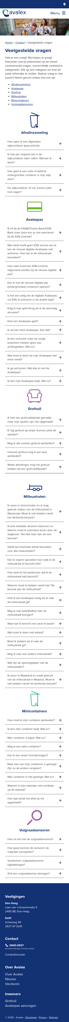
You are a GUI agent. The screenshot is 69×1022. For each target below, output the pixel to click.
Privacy (43, 1017)
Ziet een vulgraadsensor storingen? (28, 888)
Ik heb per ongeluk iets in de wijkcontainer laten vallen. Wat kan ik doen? (29, 173)
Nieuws (10, 979)
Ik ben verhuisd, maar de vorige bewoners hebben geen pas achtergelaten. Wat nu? (26, 357)
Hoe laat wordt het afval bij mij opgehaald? (25, 815)
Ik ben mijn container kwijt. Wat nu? (28, 744)
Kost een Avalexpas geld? (22, 336)
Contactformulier (15, 954)
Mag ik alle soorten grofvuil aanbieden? (30, 458)
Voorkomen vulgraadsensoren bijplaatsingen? (25, 877)
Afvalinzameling (20, 84)
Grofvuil (16, 92)
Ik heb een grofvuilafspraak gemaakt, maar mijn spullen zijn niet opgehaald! (30, 434)
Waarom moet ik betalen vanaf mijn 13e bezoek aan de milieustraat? (31, 602)
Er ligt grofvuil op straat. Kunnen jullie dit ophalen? (31, 447)
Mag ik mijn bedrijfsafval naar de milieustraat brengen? (26, 628)
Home (9, 42)
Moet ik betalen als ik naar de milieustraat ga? (25, 658)
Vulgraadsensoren (22, 104)
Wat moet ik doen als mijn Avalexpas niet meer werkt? (32, 372)
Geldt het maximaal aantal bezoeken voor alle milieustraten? (29, 564)
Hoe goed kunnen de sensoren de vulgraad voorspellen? (28, 865)
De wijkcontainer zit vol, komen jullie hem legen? (29, 205)
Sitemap (53, 1017)
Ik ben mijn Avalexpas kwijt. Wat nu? (29, 396)
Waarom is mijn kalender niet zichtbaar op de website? (30, 802)
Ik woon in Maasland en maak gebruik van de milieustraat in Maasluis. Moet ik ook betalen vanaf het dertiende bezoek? (32, 694)
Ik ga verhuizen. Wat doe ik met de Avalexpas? (28, 385)
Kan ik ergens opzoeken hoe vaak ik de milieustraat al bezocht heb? (31, 576)
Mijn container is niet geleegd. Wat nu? (30, 792)
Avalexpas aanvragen (20, 1005)
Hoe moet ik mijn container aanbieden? (31, 735)
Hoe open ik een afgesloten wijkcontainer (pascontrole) (24, 158)
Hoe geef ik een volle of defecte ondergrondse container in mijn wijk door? (29, 190)
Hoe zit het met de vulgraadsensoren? (30, 854)
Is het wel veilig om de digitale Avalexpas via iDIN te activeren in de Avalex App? (32, 312)
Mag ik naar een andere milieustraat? (29, 669)
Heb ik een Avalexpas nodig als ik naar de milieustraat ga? (30, 615)
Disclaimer (31, 1017)
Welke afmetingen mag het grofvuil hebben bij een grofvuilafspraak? (28, 482)
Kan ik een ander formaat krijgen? (27, 770)
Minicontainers (20, 100)
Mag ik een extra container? (24, 761)
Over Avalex (14, 974)
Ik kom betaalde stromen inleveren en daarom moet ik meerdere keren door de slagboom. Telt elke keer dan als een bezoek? (32, 547)
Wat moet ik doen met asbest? (25, 647)
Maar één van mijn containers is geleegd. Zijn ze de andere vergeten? (32, 781)
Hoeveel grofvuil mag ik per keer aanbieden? (27, 469)
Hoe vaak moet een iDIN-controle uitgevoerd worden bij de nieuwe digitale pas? (32, 285)
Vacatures (12, 983)
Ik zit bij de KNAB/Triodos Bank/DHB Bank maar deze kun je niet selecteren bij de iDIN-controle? (30, 247)
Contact (20, 42)
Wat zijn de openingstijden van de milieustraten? (27, 679)
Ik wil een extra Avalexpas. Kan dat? (28, 345)
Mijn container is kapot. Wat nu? (26, 752)
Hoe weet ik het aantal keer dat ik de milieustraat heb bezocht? (29, 589)
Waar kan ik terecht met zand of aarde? (30, 638)
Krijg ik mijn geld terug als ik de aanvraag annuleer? (32, 325)
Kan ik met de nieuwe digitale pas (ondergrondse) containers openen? (28, 300)
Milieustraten (19, 96)
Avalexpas (17, 88)
